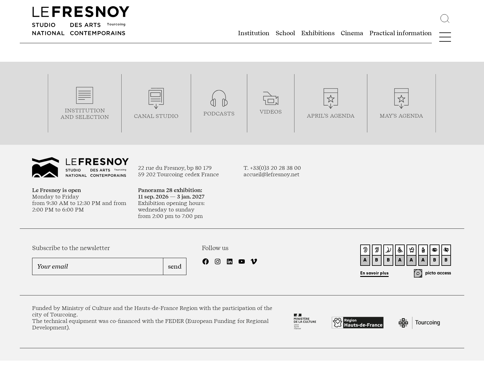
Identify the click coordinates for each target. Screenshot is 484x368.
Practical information (400, 33)
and (67, 117)
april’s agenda (331, 115)
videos (271, 111)
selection (92, 117)
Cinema (352, 33)
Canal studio (156, 116)
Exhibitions (318, 33)
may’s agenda (401, 115)
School (285, 33)
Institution (253, 33)
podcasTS (219, 113)
